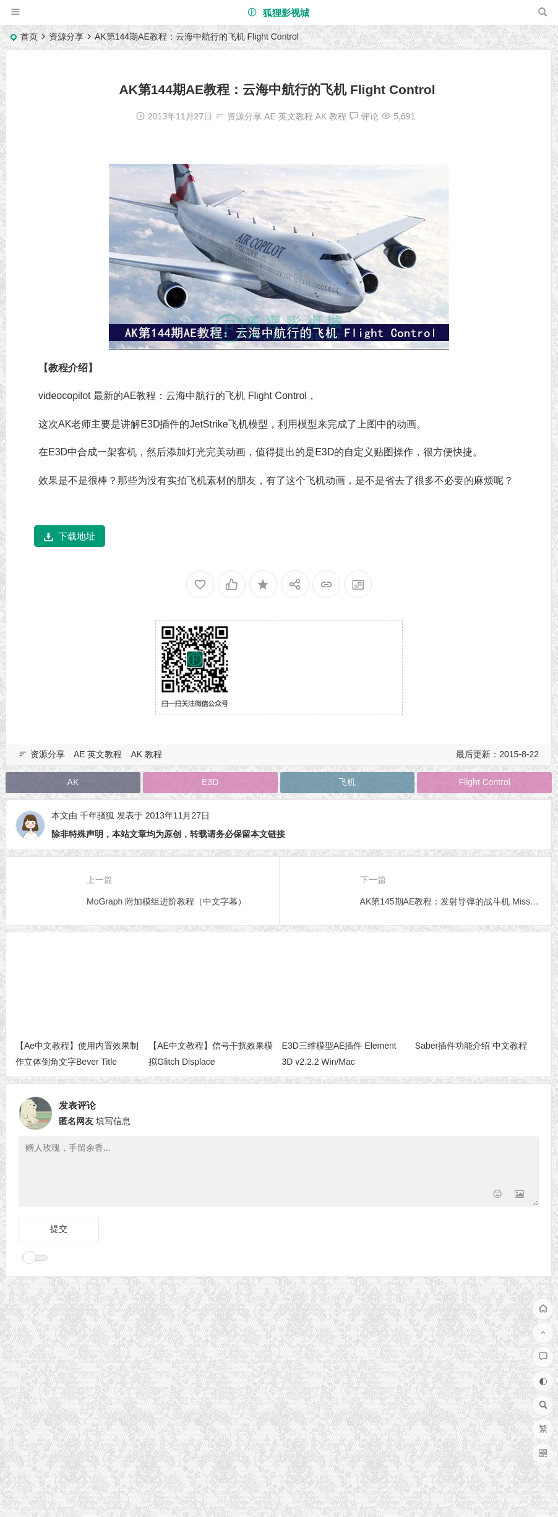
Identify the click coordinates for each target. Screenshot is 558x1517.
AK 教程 (331, 116)
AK (73, 782)
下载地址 (69, 536)
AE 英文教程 (288, 116)
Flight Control (484, 782)
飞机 (347, 782)
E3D (210, 782)
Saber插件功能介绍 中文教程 (471, 1046)
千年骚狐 (97, 815)
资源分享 (66, 36)
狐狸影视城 (278, 12)
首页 (29, 36)
